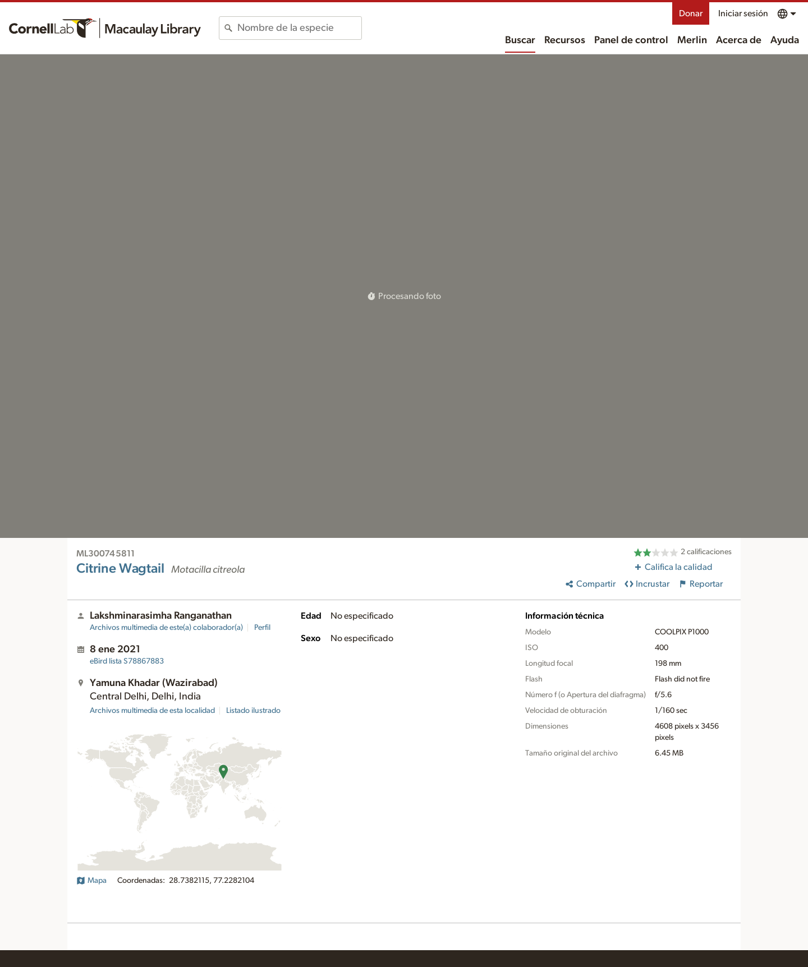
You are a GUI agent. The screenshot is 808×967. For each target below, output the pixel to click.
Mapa (91, 881)
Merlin (692, 40)
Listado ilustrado (253, 711)
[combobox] (299, 28)
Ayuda (784, 40)
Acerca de (738, 40)
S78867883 (127, 661)
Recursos (564, 40)
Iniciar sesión (743, 13)
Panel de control (631, 40)
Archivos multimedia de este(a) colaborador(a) (166, 628)
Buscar (520, 40)
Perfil (262, 628)
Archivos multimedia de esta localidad (152, 711)
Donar (691, 13)
